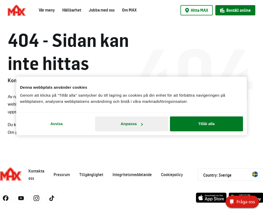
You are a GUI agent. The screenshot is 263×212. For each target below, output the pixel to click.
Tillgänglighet (91, 174)
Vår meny (47, 10)
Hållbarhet (71, 10)
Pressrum (62, 174)
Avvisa (56, 124)
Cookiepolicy (172, 174)
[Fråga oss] (242, 202)
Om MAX (129, 10)
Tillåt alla (206, 124)
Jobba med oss (102, 10)
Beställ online (235, 10)
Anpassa (131, 124)
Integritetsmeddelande (132, 174)
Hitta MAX (196, 10)
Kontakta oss (36, 174)
